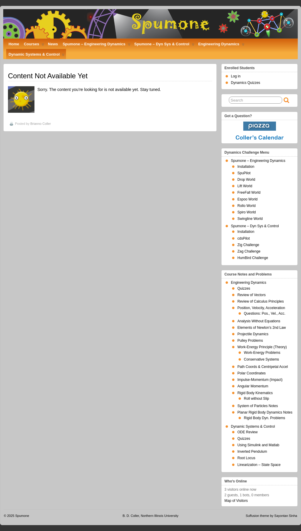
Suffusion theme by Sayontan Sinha (271, 515)
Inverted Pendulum (252, 451)
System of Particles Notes (257, 406)
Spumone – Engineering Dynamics (96, 45)
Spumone (22, 515)
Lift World (244, 186)
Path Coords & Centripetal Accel (262, 367)
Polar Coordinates (251, 373)
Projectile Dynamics (252, 334)
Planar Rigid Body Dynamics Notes (264, 412)
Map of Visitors (236, 501)
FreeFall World (248, 192)
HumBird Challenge (252, 258)
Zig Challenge (248, 245)
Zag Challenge (248, 251)
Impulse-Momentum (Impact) (259, 380)
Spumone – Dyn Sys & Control (164, 45)
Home (14, 44)
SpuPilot (244, 173)
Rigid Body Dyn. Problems (264, 418)
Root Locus (246, 458)
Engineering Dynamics (221, 45)
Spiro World (246, 212)
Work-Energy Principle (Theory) (262, 347)
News (53, 44)
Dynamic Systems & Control (36, 55)
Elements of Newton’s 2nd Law (261, 328)
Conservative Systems (261, 359)
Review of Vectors (251, 295)
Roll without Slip (256, 398)
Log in (236, 76)
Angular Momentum (252, 386)
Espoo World (247, 199)
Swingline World (250, 219)
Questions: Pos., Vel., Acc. (264, 313)
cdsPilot (243, 238)
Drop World (246, 179)
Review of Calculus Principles (260, 301)
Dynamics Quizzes (245, 83)
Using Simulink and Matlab (258, 445)
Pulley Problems (250, 340)
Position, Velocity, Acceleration (261, 308)
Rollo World (246, 206)
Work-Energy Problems (262, 353)
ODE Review (247, 432)
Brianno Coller (40, 123)
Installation (245, 167)
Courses (34, 45)
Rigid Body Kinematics (255, 393)
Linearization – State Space (259, 465)
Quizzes (243, 288)
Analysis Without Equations (258, 321)
